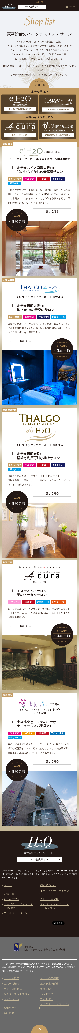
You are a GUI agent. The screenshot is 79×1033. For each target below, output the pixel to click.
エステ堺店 (46, 989)
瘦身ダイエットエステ (17, 994)
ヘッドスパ (46, 994)
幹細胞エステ (11, 1008)
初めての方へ (48, 885)
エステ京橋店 (11, 983)
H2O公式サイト (33, 6)
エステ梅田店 (11, 978)
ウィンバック (11, 999)
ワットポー (46, 999)
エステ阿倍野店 (13, 989)
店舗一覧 (9, 894)
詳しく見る (52, 211)
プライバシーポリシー (17, 913)
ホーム (8, 885)
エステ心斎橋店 (49, 978)
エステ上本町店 (49, 983)
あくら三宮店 (11, 899)
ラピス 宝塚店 (49, 899)
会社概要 (9, 1013)
